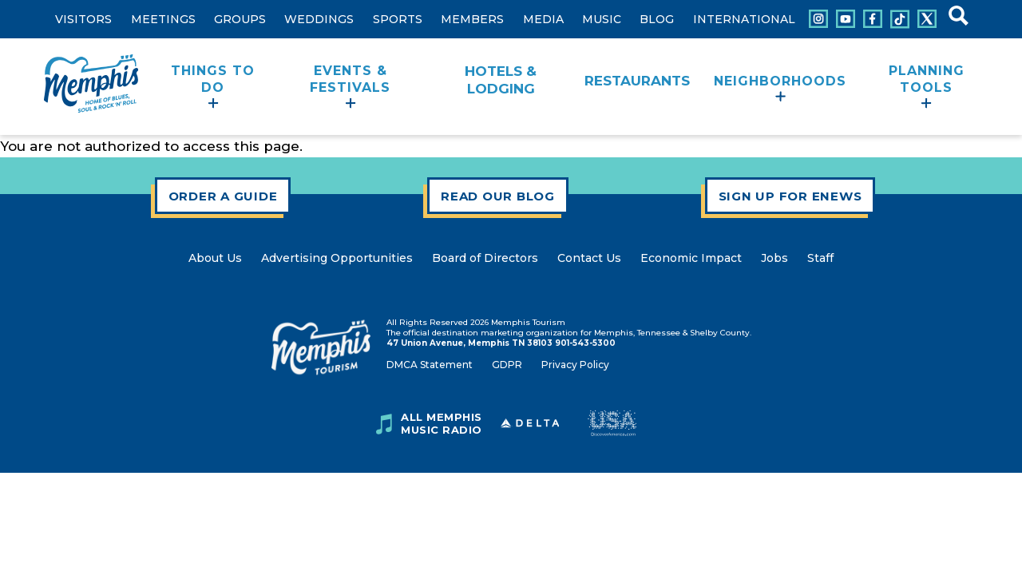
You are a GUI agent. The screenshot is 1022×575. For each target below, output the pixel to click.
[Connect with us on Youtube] (845, 19)
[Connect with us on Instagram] (818, 19)
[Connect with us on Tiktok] (899, 19)
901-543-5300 (585, 343)
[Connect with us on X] (927, 19)
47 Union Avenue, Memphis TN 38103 (469, 343)
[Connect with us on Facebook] (872, 19)
